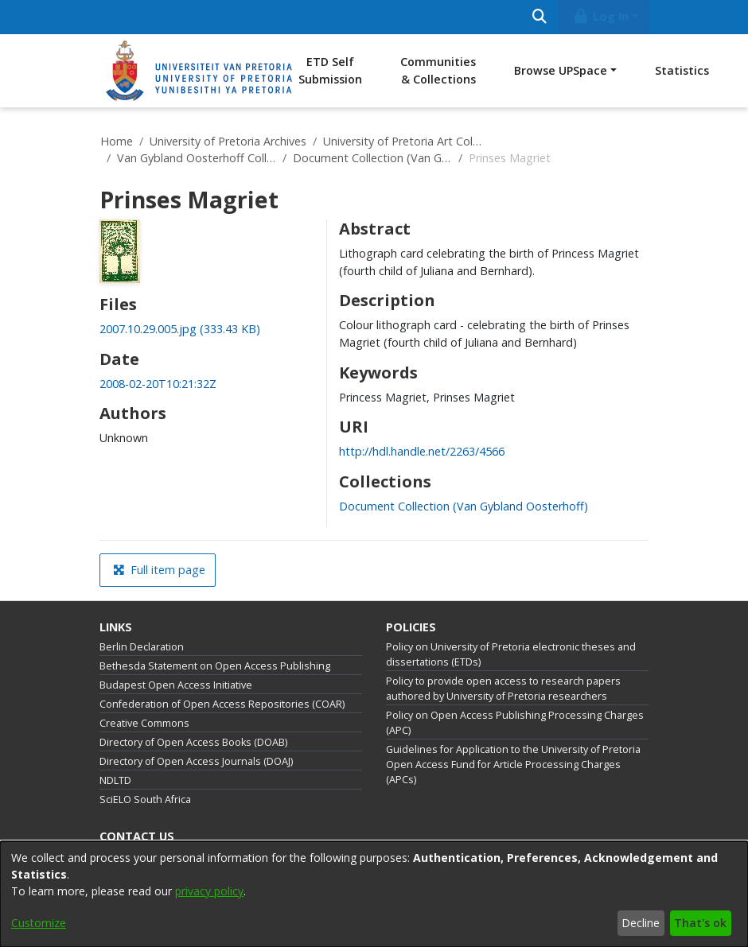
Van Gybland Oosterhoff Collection (196, 157)
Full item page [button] (159, 569)
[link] (179, 328)
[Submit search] (539, 17)
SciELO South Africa (145, 799)
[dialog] (374, 894)
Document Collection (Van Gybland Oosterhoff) (372, 157)
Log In (600, 16)
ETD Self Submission (330, 70)
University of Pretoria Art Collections (402, 141)
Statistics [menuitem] (682, 70)
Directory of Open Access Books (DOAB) (193, 742)
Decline (640, 922)
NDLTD (115, 780)
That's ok (700, 922)
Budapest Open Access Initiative (175, 685)
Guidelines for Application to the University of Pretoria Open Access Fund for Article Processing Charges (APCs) (513, 764)
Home (116, 141)
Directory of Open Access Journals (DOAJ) (196, 761)
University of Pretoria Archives (228, 141)
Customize (38, 922)
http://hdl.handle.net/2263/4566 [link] (422, 451)
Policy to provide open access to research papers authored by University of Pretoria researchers (503, 688)
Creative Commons (144, 723)
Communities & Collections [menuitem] (438, 70)
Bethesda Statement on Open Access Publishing (214, 666)
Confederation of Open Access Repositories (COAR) (222, 704)
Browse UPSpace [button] (560, 70)
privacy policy (209, 890)
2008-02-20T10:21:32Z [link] (157, 383)
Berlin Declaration (141, 647)
